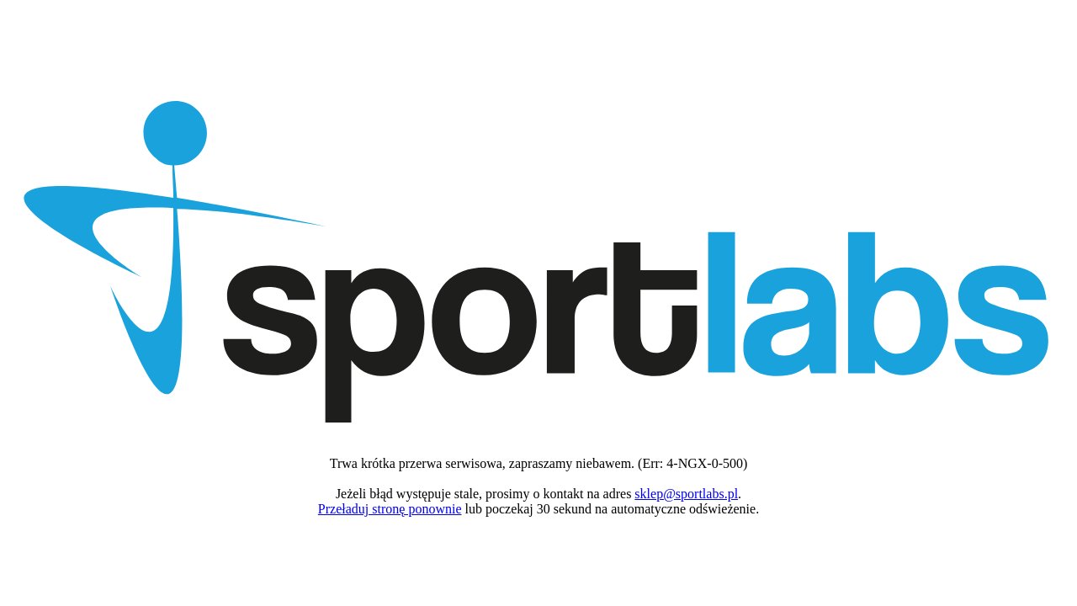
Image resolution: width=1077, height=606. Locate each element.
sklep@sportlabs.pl (686, 493)
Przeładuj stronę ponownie (390, 509)
